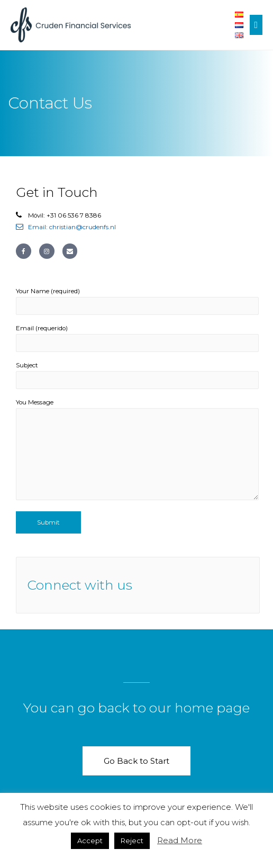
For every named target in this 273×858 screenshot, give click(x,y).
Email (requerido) (137, 338)
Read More (179, 840)
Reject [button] (132, 840)
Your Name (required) (137, 301)
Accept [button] (90, 840)
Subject (137, 375)
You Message (137, 451)
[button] (136, 760)
